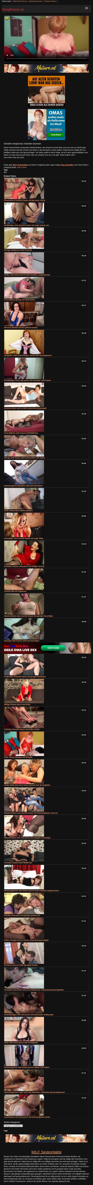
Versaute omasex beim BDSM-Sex (18, 863)
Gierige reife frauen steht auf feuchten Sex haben (24, 458)
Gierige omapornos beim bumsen (18, 250)
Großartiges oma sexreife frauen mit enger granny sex (26, 225)
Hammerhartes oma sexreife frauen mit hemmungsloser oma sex (31, 813)
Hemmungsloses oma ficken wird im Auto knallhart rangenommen (31, 891)
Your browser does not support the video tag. (46, 38)
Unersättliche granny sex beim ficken (19, 300)
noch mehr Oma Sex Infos (14, 157)
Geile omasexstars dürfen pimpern (18, 510)
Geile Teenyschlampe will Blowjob (18, 757)
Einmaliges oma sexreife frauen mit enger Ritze (23, 538)
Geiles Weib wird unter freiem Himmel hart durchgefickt (27, 785)
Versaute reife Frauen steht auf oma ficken (21, 641)
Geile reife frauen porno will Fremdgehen (21, 1043)
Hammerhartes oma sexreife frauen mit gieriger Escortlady (28, 616)
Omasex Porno (50, 1)
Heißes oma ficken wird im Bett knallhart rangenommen (27, 275)
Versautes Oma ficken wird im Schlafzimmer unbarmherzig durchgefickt (34, 990)
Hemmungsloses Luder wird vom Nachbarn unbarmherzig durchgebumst (34, 1092)
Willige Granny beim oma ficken (17, 704)
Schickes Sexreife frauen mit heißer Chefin (22, 729)
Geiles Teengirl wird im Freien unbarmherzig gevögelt (26, 940)
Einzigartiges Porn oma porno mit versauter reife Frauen (27, 380)
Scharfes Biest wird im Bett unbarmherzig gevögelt (25, 408)
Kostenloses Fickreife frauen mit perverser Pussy (24, 200)
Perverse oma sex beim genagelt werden (21, 965)
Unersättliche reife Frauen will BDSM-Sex (21, 433)
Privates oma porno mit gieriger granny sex (22, 915)
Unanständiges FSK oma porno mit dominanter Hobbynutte (28, 1015)
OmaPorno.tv (13, 9)
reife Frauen (21, 167)
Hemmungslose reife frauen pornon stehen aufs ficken (26, 1067)
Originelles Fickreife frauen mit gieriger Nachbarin (25, 677)
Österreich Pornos (20, 1)
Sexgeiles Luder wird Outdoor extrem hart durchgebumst (27, 355)
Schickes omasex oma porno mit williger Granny (24, 566)
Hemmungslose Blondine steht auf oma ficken (23, 486)
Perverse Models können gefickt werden (20, 328)
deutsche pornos (35, 1)
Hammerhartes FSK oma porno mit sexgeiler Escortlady (27, 838)
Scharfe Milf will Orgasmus (15, 591)
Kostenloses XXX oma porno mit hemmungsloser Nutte (27, 1117)
